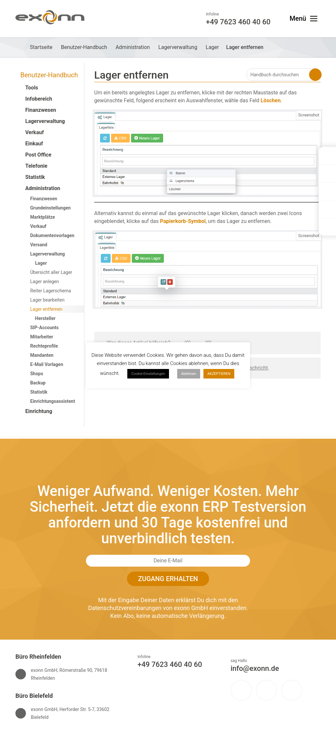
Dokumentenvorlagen (52, 235)
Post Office (38, 155)
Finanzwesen (40, 110)
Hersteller (45, 318)
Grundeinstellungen (50, 207)
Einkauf (34, 143)
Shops (36, 373)
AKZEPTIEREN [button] (219, 374)
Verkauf (34, 132)
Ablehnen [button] (188, 374)
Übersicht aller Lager (51, 272)
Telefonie (36, 166)
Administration (42, 188)
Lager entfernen (46, 309)
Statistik (35, 177)
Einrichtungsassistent (52, 401)
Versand (38, 244)
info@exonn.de (255, 668)
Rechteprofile (44, 346)
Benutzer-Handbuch (49, 75)
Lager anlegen (44, 281)
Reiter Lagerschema (50, 290)
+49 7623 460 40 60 (169, 664)
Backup (38, 382)
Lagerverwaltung (45, 121)
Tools (31, 88)
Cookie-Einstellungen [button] (148, 374)
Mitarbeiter (41, 336)
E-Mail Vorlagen (46, 364)
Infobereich (38, 99)
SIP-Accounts (44, 327)
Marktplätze (42, 217)
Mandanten (41, 355)
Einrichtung (38, 411)
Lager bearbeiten (47, 300)
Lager (41, 263)
